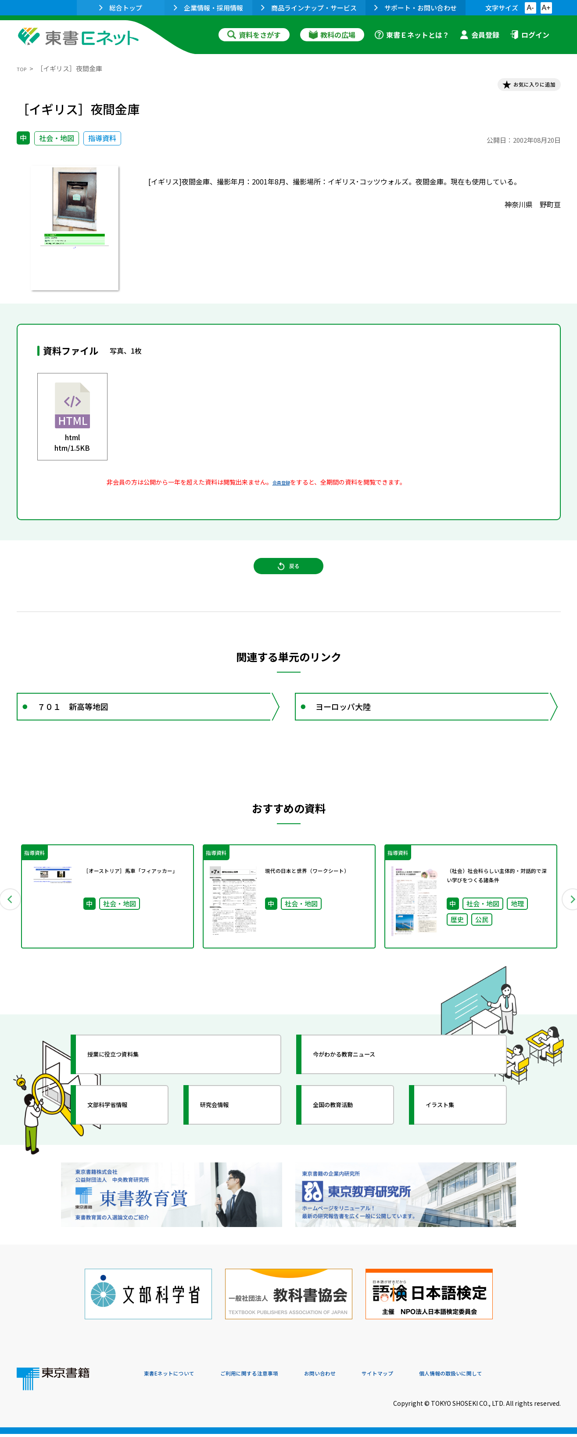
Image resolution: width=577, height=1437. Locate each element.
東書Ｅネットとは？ (412, 34)
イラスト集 (451, 1133)
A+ (545, 7)
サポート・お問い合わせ (415, 7)
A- (530, 7)
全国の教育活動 (346, 1133)
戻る (288, 580)
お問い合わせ (361, 1377)
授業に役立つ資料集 (129, 1082)
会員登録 (479, 34)
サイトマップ (430, 1377)
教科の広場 (332, 34)
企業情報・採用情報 (208, 7)
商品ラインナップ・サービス (309, 7)
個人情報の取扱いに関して (519, 1377)
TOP (23, 68)
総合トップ (120, 7)
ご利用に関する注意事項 (276, 1377)
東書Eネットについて (177, 1377)
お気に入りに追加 (523, 87)
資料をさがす (254, 34)
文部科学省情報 (121, 1133)
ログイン (529, 34)
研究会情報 (226, 1133)
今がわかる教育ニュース (362, 1082)
